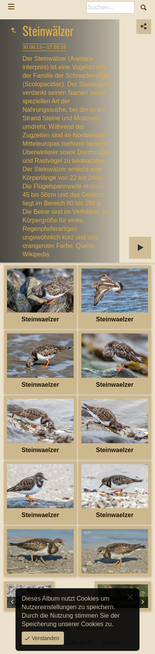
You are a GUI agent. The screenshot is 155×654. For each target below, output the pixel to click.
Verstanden (44, 638)
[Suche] (110, 7)
